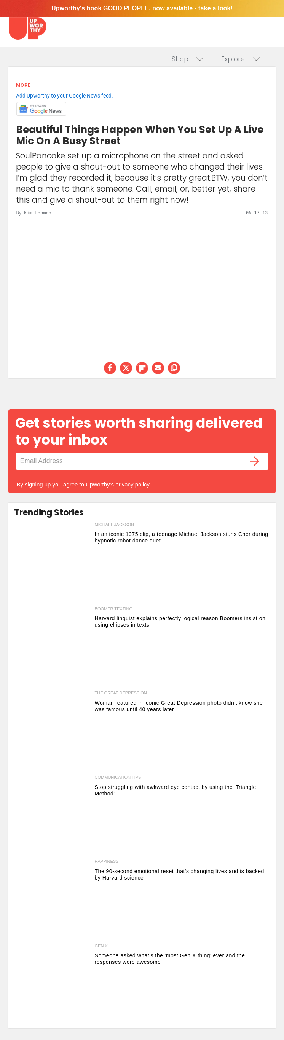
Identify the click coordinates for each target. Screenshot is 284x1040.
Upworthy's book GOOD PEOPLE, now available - (142, 8)
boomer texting (113, 608)
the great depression (121, 693)
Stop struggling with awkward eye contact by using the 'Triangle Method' (175, 790)
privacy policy (132, 484)
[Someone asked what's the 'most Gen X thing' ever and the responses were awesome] (52, 984)
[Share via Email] (158, 368)
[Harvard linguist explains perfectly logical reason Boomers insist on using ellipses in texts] (52, 647)
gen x (101, 946)
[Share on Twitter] (126, 368)
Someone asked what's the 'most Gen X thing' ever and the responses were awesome (170, 958)
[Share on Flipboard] (142, 368)
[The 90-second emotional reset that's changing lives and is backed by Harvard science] (52, 899)
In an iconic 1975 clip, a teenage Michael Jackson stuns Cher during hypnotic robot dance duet (181, 537)
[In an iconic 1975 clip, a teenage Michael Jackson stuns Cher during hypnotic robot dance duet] (52, 563)
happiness (107, 861)
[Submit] (254, 461)
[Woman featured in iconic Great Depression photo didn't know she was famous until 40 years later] (52, 731)
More (23, 85)
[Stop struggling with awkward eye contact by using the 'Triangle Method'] (52, 815)
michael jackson (114, 524)
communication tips (118, 777)
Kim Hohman (37, 213)
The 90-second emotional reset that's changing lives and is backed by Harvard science (179, 874)
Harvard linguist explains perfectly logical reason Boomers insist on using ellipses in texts (180, 621)
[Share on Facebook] (110, 368)
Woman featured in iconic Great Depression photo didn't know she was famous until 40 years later (179, 706)
